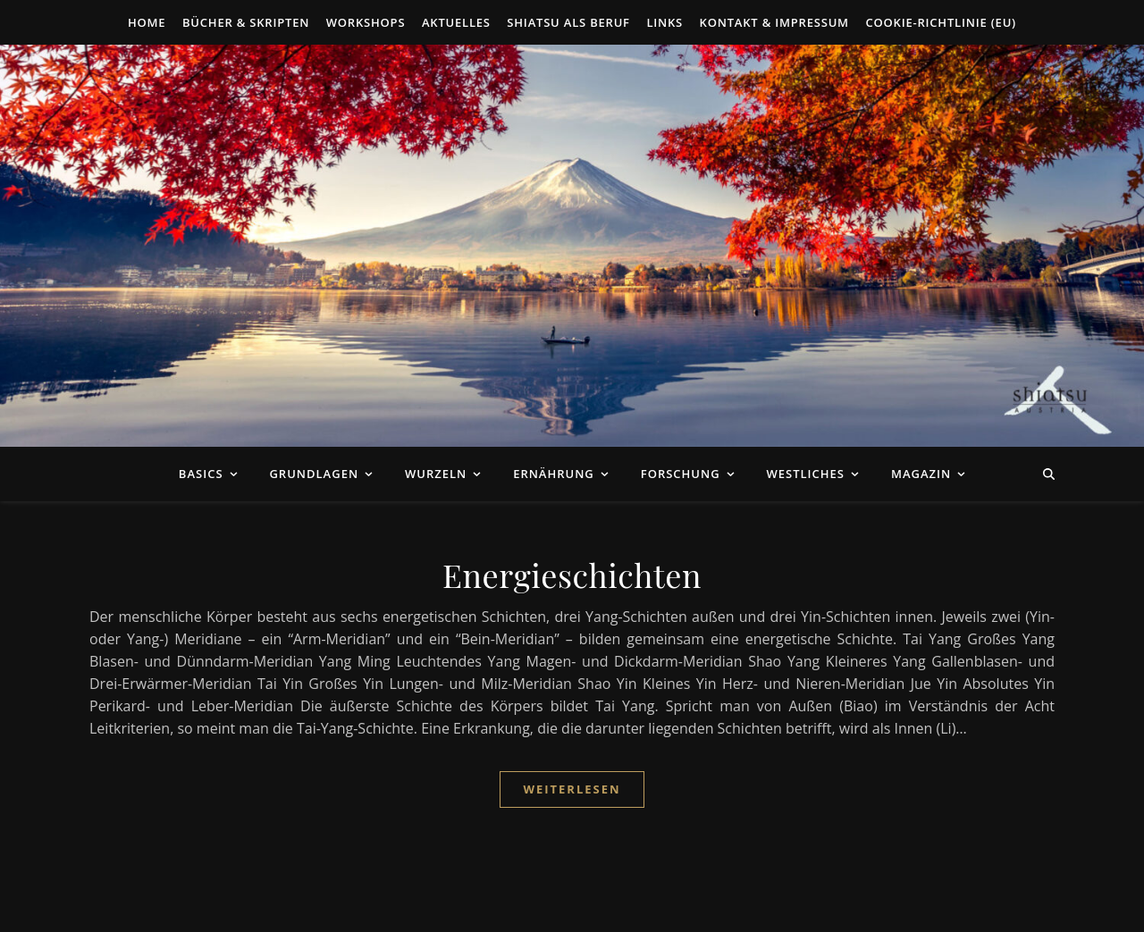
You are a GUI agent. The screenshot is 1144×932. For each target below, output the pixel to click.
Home (146, 22)
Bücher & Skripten (245, 22)
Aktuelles (456, 22)
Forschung (680, 474)
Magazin (921, 474)
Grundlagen (313, 474)
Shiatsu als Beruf (568, 22)
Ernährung (553, 474)
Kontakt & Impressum (774, 22)
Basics (201, 474)
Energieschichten (572, 574)
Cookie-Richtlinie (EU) (940, 22)
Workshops (366, 22)
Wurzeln (436, 474)
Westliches (806, 474)
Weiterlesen (571, 789)
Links (664, 22)
